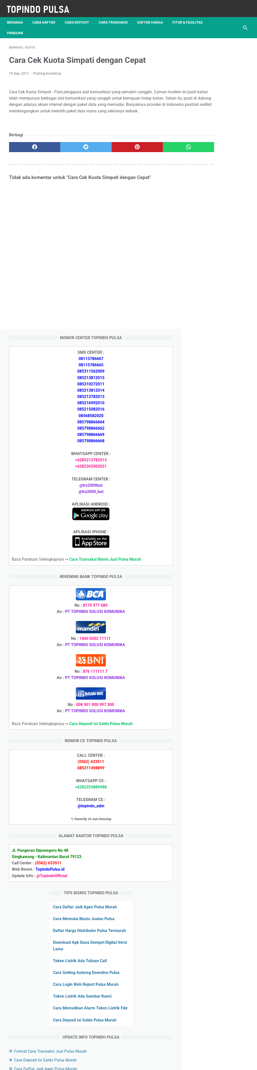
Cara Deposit (79, 17)
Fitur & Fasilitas (24, 28)
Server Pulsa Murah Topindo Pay (111, 1062)
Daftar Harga (152, 17)
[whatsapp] (148, 151)
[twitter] (69, 151)
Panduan (57, 28)
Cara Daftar (45, 17)
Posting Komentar (47, 70)
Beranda (17, 17)
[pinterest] (108, 151)
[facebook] (29, 151)
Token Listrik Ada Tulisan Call (217, 761)
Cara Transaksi (115, 17)
